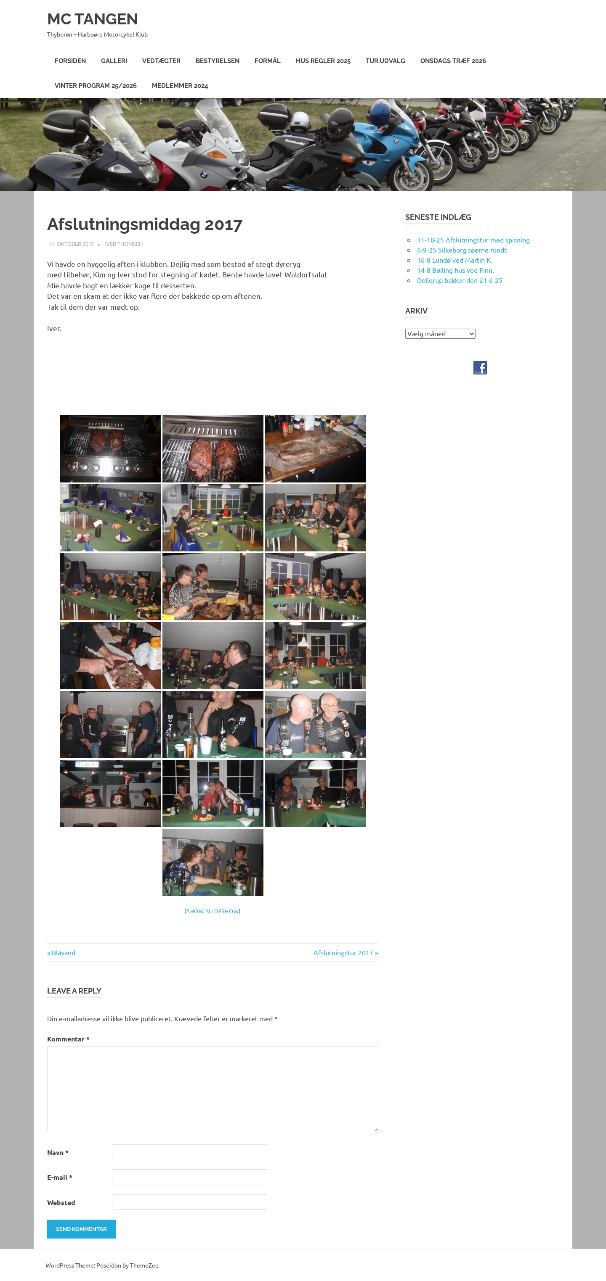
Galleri (114, 61)
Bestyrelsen (217, 61)
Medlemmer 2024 (180, 85)
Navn (58, 1151)
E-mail (59, 1176)
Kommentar (68, 1038)
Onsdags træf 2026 (453, 61)
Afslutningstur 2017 (343, 952)
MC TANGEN (94, 18)
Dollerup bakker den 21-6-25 (459, 279)
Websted (61, 1201)
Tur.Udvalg (385, 61)
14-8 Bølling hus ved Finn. (455, 269)
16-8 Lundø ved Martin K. (454, 259)
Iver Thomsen (123, 243)
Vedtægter (161, 61)
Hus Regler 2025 (323, 61)
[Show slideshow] (213, 910)
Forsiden (70, 61)
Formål (268, 61)
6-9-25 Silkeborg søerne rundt (462, 249)
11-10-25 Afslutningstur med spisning (473, 239)
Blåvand (63, 952)
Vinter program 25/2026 (96, 85)
